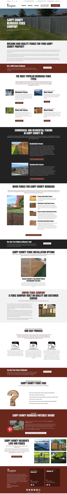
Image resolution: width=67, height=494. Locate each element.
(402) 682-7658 (45, 6)
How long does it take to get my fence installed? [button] (38, 403)
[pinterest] (35, 490)
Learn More (36, 5)
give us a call (11, 452)
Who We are (24, 5)
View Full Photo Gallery (16, 456)
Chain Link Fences (19, 120)
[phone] (32, 485)
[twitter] (14, 1)
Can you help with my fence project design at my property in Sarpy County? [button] (43, 397)
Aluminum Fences (19, 102)
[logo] (11, 5)
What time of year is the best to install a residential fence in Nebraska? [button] (43, 401)
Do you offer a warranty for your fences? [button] (37, 394)
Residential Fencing (37, 159)
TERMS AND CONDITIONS (14, 486)
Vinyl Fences (47, 101)
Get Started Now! (47, 371)
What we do (30, 5)
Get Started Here (47, 243)
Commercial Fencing (37, 178)
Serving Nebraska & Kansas (28, 1)
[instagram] (12, 1)
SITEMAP (8, 486)
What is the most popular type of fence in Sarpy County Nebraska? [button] (42, 392)
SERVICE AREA (9, 487)
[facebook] (30, 490)
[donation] (57, 1)
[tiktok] (16, 1)
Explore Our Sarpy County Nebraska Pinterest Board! (36, 433)
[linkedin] (27, 490)
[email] (34, 485)
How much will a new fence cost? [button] (35, 399)
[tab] (45, 393)
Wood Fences (47, 120)
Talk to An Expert (47, 67)
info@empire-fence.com (41, 1)
